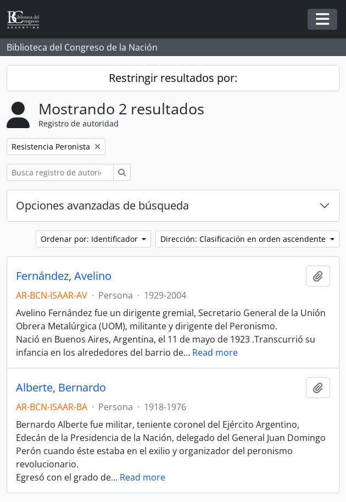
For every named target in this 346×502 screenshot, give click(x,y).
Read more (215, 352)
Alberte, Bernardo (61, 387)
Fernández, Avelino (63, 276)
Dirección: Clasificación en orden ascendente (244, 239)
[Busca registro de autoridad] (60, 172)
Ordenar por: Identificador (90, 239)
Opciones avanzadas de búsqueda (102, 205)
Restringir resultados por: (173, 77)
